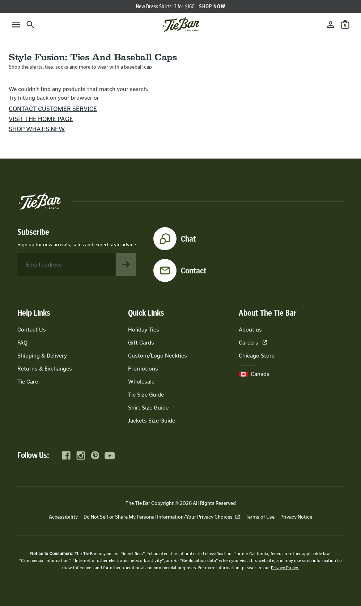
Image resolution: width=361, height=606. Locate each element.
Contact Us (31, 329)
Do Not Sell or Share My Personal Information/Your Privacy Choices (162, 517)
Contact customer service (53, 108)
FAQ (22, 342)
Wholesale (141, 381)
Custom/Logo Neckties (157, 355)
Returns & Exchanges (44, 368)
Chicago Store (257, 355)
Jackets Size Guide (151, 420)
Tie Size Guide (146, 394)
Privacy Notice (296, 517)
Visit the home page (41, 118)
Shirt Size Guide (148, 407)
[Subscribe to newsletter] (126, 264)
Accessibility (63, 517)
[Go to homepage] (180, 24)
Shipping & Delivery (42, 355)
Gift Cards (141, 342)
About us (250, 329)
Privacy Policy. (285, 567)
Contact (194, 270)
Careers (253, 342)
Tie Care (27, 381)
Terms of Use (260, 517)
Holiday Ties (143, 329)
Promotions (143, 368)
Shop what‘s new (37, 129)
